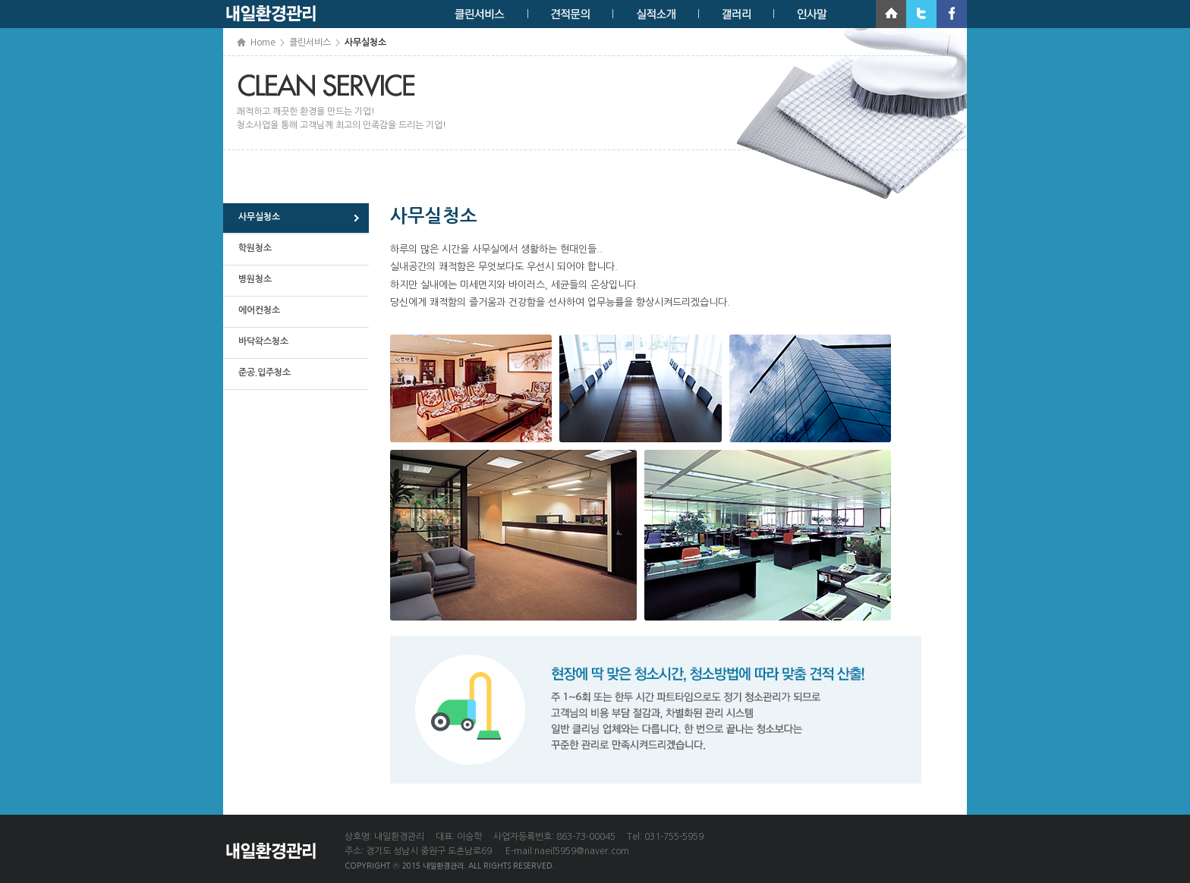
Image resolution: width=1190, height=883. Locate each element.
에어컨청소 (259, 310)
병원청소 (255, 279)
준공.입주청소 (264, 372)
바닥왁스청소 (263, 341)
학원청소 (255, 248)
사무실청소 (259, 217)
